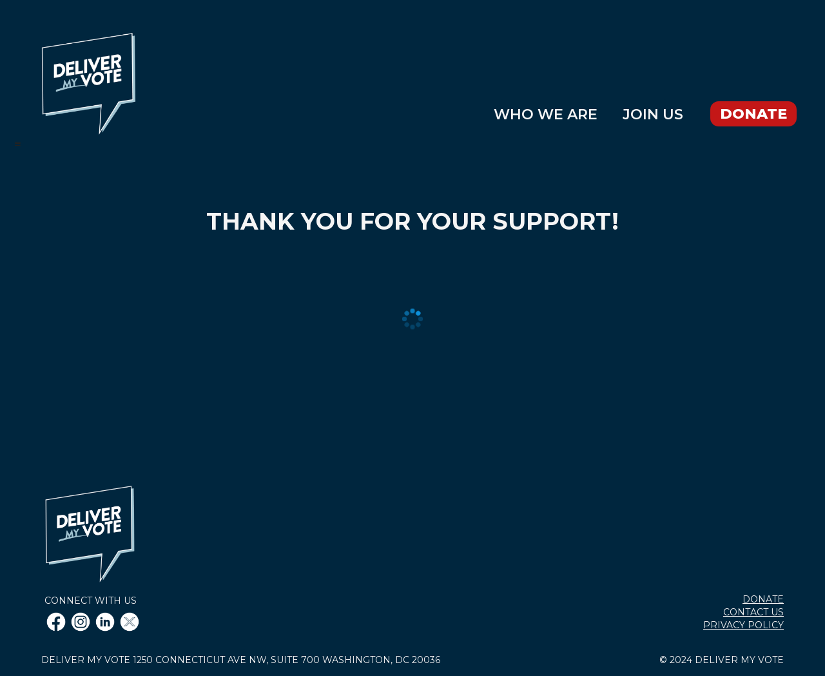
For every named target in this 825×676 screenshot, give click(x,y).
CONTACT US (753, 612)
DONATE (753, 114)
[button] (24, 143)
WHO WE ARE (545, 115)
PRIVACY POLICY (743, 625)
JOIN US (653, 115)
